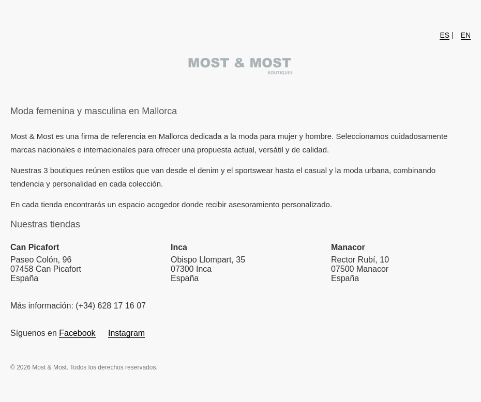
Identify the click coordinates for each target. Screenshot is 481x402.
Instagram (126, 333)
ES (444, 35)
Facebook (77, 333)
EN (466, 35)
